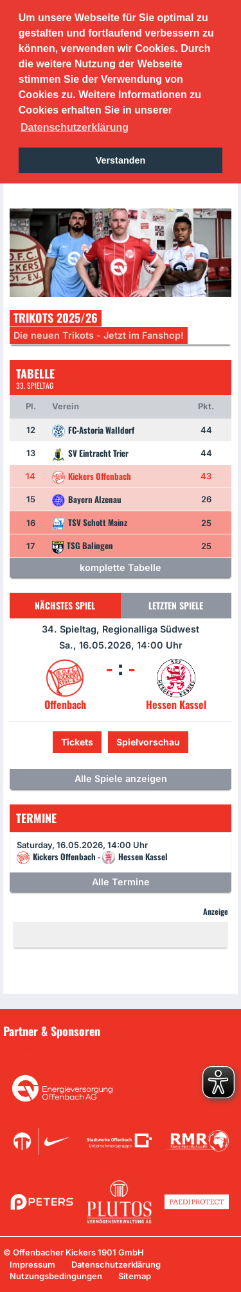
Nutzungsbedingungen (56, 1276)
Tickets (77, 741)
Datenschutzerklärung (116, 1264)
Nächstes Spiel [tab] (65, 605)
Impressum (32, 1264)
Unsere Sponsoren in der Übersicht (83, 1049)
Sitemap (134, 1276)
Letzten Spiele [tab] (175, 605)
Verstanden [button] (121, 160)
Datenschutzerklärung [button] (75, 127)
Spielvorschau (148, 741)
